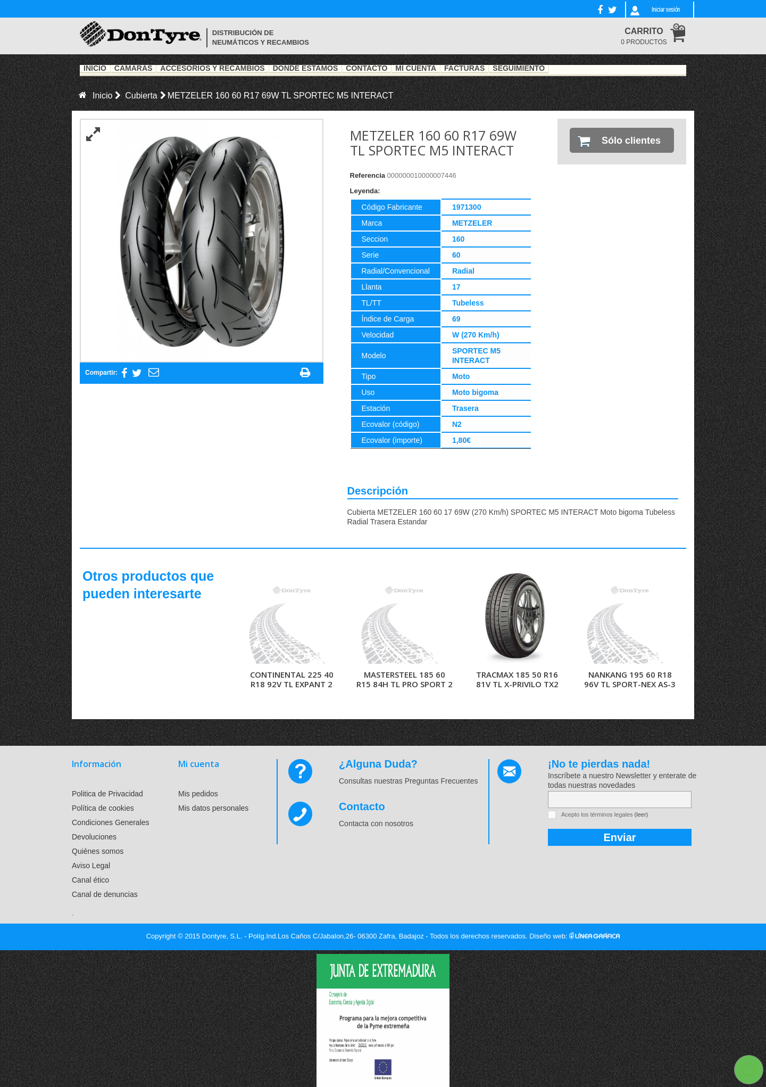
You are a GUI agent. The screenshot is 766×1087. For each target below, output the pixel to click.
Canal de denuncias (105, 894)
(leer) (641, 814)
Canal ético (90, 880)
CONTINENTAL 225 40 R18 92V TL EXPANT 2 (292, 679)
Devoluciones (94, 837)
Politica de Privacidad (107, 793)
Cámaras (133, 68)
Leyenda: (365, 191)
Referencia (367, 175)
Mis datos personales (213, 808)
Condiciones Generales (110, 822)
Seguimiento (519, 68)
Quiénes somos (97, 851)
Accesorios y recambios (212, 68)
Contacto (366, 68)
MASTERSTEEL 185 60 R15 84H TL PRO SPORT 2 (404, 679)
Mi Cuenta (415, 68)
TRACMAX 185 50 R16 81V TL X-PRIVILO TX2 (517, 679)
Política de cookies (103, 808)
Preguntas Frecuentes (441, 781)
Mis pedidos (198, 793)
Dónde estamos (305, 68)
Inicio (95, 68)
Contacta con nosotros (376, 823)
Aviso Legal (91, 865)
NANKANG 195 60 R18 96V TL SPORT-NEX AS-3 (630, 679)
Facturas (464, 68)
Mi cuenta (198, 764)
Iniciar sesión (666, 9)
